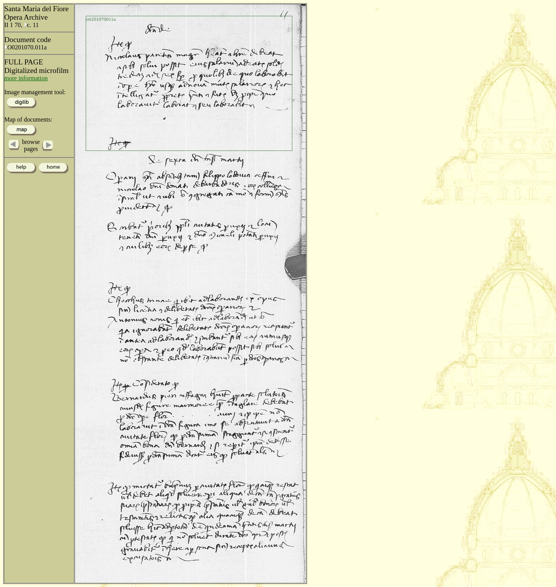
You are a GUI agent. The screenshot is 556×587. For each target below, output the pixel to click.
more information (25, 78)
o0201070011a (101, 19)
